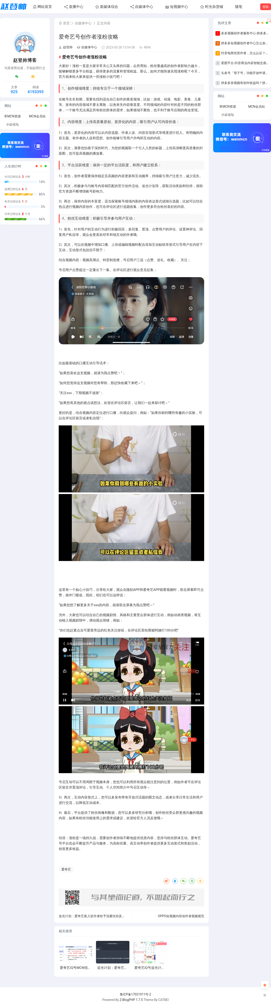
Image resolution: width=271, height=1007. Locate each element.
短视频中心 (176, 7)
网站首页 (42, 7)
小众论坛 (12, 124)
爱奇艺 (68, 57)
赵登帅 (65, 47)
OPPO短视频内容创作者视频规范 (181, 916)
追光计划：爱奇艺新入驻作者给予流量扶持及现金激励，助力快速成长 (108, 916)
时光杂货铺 (211, 7)
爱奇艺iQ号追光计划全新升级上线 (159, 968)
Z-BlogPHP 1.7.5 (131, 1000)
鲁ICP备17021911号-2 (135, 994)
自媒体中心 (141, 7)
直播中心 (73, 7)
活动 (135, 186)
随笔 (238, 7)
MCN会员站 (37, 116)
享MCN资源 (12, 116)
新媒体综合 (106, 7)
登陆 (265, 7)
